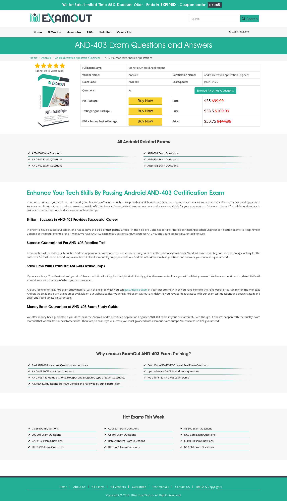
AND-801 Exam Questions (162, 159)
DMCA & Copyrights (209, 487)
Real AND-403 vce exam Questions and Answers (60, 365)
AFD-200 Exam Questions (47, 153)
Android (46, 58)
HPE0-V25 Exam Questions (47, 447)
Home (38, 32)
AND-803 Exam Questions (162, 153)
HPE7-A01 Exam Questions (124, 447)
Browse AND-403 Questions (215, 90)
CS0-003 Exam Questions (198, 441)
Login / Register (239, 31)
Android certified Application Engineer (77, 58)
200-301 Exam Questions (46, 434)
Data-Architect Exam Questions (126, 441)
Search (250, 18)
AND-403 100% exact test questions (53, 371)
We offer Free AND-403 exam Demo (168, 377)
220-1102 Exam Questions (47, 441)
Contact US (182, 487)
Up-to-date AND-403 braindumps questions (173, 371)
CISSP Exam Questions (45, 428)
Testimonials (160, 487)
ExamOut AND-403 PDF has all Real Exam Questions (177, 365)
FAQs (90, 32)
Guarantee (74, 32)
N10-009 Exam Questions (199, 447)
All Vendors (54, 32)
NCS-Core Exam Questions (199, 434)
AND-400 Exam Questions (47, 165)
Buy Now (145, 100)
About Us (79, 487)
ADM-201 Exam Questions (123, 428)
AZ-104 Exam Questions (122, 434)
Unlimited (105, 32)
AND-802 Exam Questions (47, 159)
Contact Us (124, 32)
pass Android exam (135, 289)
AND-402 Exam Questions (162, 165)
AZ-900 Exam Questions (198, 428)
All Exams (98, 487)
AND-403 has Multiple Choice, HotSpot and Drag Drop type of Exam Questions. (78, 377)
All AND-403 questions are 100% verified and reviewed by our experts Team (76, 383)
